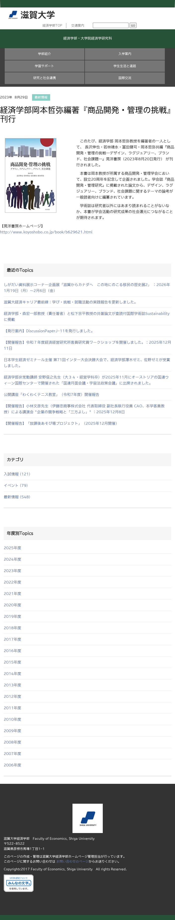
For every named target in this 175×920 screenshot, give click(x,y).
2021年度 (12, 593)
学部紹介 (44, 53)
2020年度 (12, 605)
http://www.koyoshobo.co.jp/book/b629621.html (46, 232)
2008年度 (12, 742)
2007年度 (12, 753)
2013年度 (12, 685)
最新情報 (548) (17, 497)
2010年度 (12, 719)
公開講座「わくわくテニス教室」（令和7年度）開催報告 (51, 394)
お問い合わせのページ (72, 861)
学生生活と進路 (124, 66)
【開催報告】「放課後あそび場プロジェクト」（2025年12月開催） (61, 423)
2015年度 (12, 662)
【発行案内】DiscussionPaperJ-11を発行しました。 (49, 331)
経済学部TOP (52, 25)
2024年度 (12, 559)
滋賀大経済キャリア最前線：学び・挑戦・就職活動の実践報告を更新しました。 (71, 302)
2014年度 (12, 673)
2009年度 (12, 731)
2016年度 (12, 651)
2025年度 (12, 548)
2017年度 (12, 639)
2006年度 (12, 765)
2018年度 (12, 628)
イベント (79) (16, 485)
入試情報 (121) (17, 474)
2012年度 (12, 696)
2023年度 (12, 571)
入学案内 (124, 53)
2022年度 (12, 582)
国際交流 (124, 78)
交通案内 (77, 25)
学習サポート (44, 66)
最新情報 (41, 97)
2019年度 (12, 616)
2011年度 (12, 708)
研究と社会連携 (44, 78)
